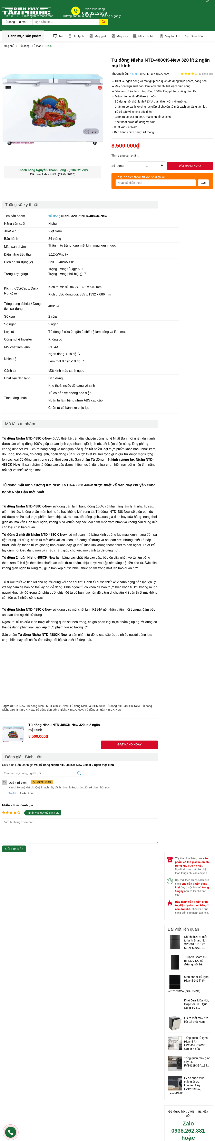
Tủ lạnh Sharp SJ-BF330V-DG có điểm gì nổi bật (195, 961)
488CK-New (17, 706)
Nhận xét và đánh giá (17, 805)
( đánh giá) (206, 74)
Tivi (58, 36)
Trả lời (12, 793)
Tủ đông (55, 216)
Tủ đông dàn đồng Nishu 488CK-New (59, 710)
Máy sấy (121, 36)
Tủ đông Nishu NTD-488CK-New (47, 706)
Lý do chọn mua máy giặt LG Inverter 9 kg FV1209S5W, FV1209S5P (186, 1086)
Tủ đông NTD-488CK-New (123, 706)
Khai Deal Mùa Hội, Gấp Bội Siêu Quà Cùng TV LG (196, 1005)
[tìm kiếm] (103, 21)
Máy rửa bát (147, 36)
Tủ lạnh (77, 36)
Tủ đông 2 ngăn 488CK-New (103, 710)
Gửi (203, 183)
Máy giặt (99, 36)
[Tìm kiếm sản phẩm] (70, 21)
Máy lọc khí (173, 36)
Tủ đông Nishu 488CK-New (87, 706)
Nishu (133, 74)
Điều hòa (199, 36)
